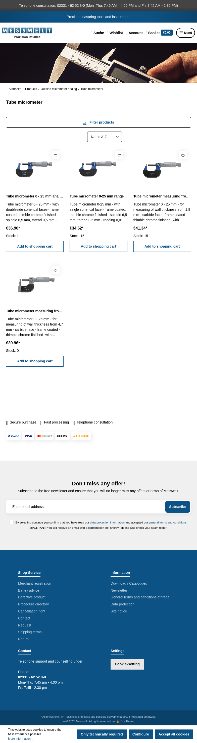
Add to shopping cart (35, 246)
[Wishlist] (115, 33)
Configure (140, 734)
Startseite (13, 89)
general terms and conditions (168, 522)
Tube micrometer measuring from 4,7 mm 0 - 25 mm (35, 311)
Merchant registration (34, 583)
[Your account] (134, 33)
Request (24, 625)
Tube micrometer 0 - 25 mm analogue (35, 196)
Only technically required (102, 734)
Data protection (122, 604)
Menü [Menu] (185, 33)
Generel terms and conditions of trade (140, 597)
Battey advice (28, 590)
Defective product (31, 597)
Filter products (98, 122)
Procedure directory (33, 604)
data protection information (107, 522)
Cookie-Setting (127, 664)
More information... (20, 738)
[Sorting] (104, 137)
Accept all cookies (174, 734)
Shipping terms (29, 632)
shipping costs (81, 716)
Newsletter (119, 590)
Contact (24, 618)
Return (23, 639)
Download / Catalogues (129, 583)
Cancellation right (31, 611)
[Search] (97, 33)
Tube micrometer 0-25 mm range (97, 196)
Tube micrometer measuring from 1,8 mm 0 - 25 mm (162, 196)
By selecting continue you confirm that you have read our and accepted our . (101, 522)
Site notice (119, 611)
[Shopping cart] (159, 33)
